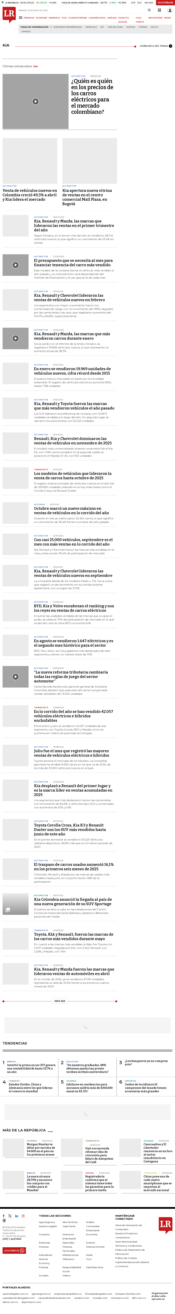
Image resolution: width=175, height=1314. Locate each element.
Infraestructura (70, 1255)
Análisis (90, 1222)
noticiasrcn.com (120, 1298)
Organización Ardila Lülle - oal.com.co (160, 1296)
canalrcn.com (81, 1298)
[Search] (149, 10)
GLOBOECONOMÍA (77, 18)
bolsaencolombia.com (128, 1293)
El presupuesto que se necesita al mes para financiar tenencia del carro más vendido (73, 262)
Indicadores (45, 1255)
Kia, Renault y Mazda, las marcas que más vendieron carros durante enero (72, 336)
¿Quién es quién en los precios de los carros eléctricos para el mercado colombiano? (92, 96)
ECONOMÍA (41, 18)
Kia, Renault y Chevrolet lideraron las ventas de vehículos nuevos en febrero (69, 297)
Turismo (142, 27)
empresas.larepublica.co (68, 1293)
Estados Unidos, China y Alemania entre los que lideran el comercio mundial (30, 1088)
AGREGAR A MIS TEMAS (156, 46)
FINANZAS (29, 18)
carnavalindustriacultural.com (54, 1298)
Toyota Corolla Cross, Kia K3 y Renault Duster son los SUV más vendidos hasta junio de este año (70, 829)
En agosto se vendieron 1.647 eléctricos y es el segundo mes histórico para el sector (73, 643)
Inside (89, 1255)
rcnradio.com (100, 1298)
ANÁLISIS (112, 18)
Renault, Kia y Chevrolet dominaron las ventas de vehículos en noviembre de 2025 (73, 440)
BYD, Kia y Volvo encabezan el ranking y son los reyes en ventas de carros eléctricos (74, 608)
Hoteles (130, 27)
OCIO (64, 18)
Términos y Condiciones (128, 1245)
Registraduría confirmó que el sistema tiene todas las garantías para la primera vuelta (99, 1183)
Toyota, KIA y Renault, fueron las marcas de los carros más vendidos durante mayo (73, 936)
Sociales (43, 1275)
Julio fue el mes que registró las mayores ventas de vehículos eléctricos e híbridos (71, 753)
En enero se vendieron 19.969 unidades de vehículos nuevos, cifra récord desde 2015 (72, 371)
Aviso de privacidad (126, 1241)
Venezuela (91, 27)
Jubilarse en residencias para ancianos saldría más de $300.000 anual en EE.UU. (89, 1088)
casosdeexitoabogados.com (19, 1298)
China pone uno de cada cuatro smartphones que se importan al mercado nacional (158, 1183)
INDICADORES (156, 18)
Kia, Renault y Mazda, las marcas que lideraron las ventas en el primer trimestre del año (74, 225)
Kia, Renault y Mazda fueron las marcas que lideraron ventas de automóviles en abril (74, 971)
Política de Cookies (126, 1258)
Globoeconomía (95, 1246)
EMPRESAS (54, 18)
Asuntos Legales (48, 1226)
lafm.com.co (139, 1298)
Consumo (44, 1234)
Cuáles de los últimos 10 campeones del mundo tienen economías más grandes (145, 1088)
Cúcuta (154, 27)
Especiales (68, 1242)
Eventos (90, 1242)
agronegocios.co (41, 1293)
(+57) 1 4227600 (12, 1239)
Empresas (44, 1242)
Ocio (89, 1259)
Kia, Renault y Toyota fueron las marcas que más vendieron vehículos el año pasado (74, 406)
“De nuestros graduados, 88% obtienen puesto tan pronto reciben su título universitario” (87, 1068)
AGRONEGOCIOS (97, 18)
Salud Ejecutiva (94, 1267)
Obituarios (68, 1259)
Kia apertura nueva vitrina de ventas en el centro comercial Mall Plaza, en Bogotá (87, 197)
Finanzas (44, 1246)
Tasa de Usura (115, 27)
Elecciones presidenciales (67, 27)
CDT (102, 27)
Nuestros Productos (126, 1233)
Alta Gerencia (70, 1222)
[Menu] (21, 17)
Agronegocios (47, 1222)
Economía (91, 1234)
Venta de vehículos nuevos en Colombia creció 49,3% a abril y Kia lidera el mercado (30, 195)
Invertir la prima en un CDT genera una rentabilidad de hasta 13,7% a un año (31, 1068)
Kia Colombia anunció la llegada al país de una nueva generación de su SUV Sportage (73, 901)
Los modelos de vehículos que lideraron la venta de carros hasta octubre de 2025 (73, 475)
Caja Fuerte (69, 1226)
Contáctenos (122, 1237)
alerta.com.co (10, 1302)
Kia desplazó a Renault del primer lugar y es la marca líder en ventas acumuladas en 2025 (73, 790)
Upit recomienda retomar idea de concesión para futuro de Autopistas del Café (99, 1155)
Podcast (43, 1267)
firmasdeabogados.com (98, 1293)
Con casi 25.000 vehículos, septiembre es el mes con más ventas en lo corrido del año (73, 542)
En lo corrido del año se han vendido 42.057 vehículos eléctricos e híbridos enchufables (73, 716)
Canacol (26, 31)
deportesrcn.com (31, 1302)
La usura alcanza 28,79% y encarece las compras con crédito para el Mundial (39, 1183)
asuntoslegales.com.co (15, 1293)
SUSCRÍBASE (165, 2)
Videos (66, 1275)
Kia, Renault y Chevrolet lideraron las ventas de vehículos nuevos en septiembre (73, 573)
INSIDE (167, 18)
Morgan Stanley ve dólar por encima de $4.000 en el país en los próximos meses (41, 1149)
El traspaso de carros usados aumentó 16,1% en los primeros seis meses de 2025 (74, 866)
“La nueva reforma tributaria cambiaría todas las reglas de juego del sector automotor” (71, 676)
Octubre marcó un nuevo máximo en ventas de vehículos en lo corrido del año (71, 510)
